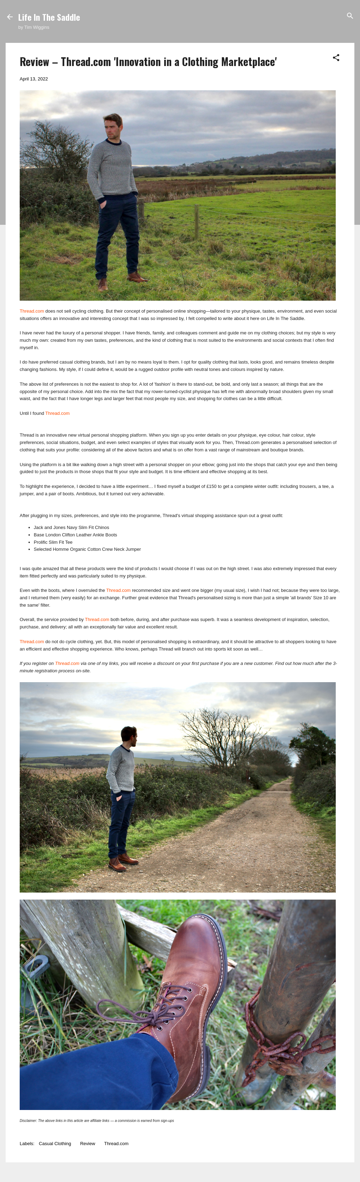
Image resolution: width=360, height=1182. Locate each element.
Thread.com (32, 311)
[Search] (350, 16)
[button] (336, 58)
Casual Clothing (55, 1143)
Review (87, 1143)
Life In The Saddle (49, 17)
